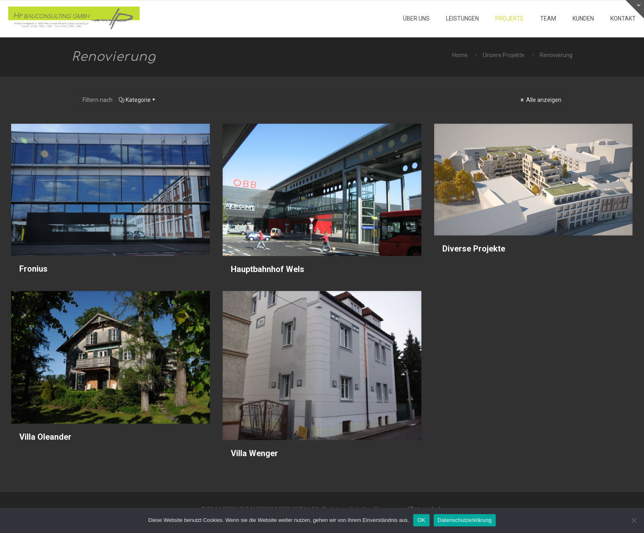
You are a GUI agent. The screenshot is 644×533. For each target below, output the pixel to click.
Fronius (33, 269)
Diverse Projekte (473, 249)
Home (460, 55)
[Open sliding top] (635, 9)
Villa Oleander (45, 437)
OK (421, 520)
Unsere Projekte (503, 55)
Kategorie (137, 100)
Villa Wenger (254, 453)
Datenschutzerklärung (465, 520)
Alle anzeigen (540, 100)
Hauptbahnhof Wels (267, 269)
